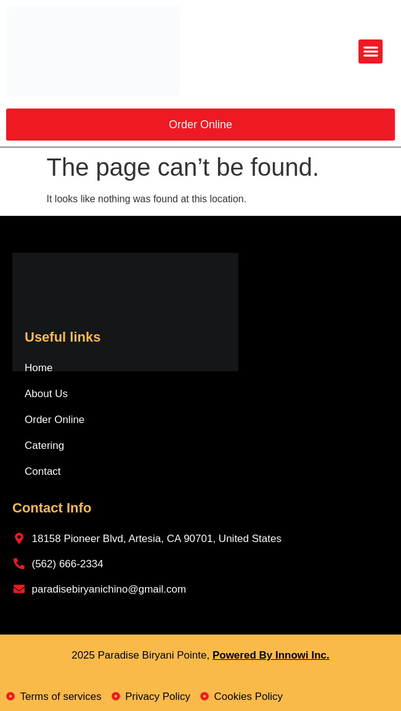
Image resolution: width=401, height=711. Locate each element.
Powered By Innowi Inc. (271, 655)
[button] (370, 51)
